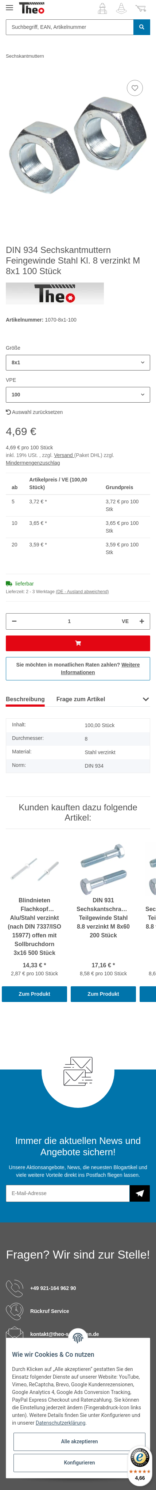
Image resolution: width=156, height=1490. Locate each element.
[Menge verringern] (14, 621)
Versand (64, 455)
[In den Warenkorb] (78, 643)
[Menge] (69, 621)
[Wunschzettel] (121, 8)
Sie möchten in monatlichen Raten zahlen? (78, 668)
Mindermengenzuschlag (33, 463)
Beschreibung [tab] (25, 699)
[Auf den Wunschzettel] (135, 88)
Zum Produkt (34, 994)
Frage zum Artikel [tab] (80, 699)
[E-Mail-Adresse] (68, 1193)
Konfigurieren (79, 1463)
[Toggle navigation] (9, 4)
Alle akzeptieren (79, 1441)
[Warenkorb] (140, 8)
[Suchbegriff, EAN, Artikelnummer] (70, 27)
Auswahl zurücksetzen (34, 412)
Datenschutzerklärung (60, 1423)
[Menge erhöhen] (142, 621)
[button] (102, 8)
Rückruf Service (49, 1311)
